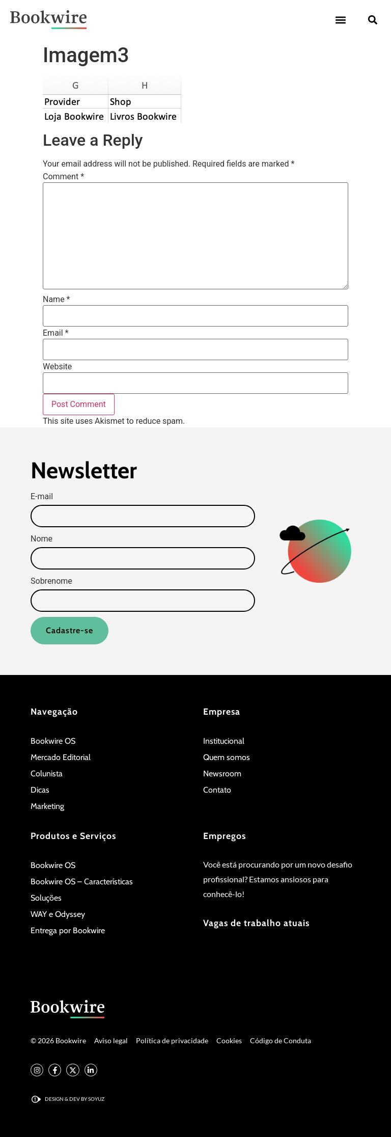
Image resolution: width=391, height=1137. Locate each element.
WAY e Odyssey (58, 914)
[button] (340, 19)
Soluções (46, 898)
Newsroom (222, 774)
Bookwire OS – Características (82, 882)
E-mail (42, 497)
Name (56, 299)
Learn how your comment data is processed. (267, 421)
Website (57, 367)
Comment (63, 177)
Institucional (223, 741)
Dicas (40, 790)
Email (55, 333)
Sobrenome (51, 581)
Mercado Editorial (61, 758)
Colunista (47, 774)
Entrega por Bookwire (68, 931)
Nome (41, 539)
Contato (217, 790)
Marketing (47, 806)
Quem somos (226, 758)
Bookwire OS (53, 741)
